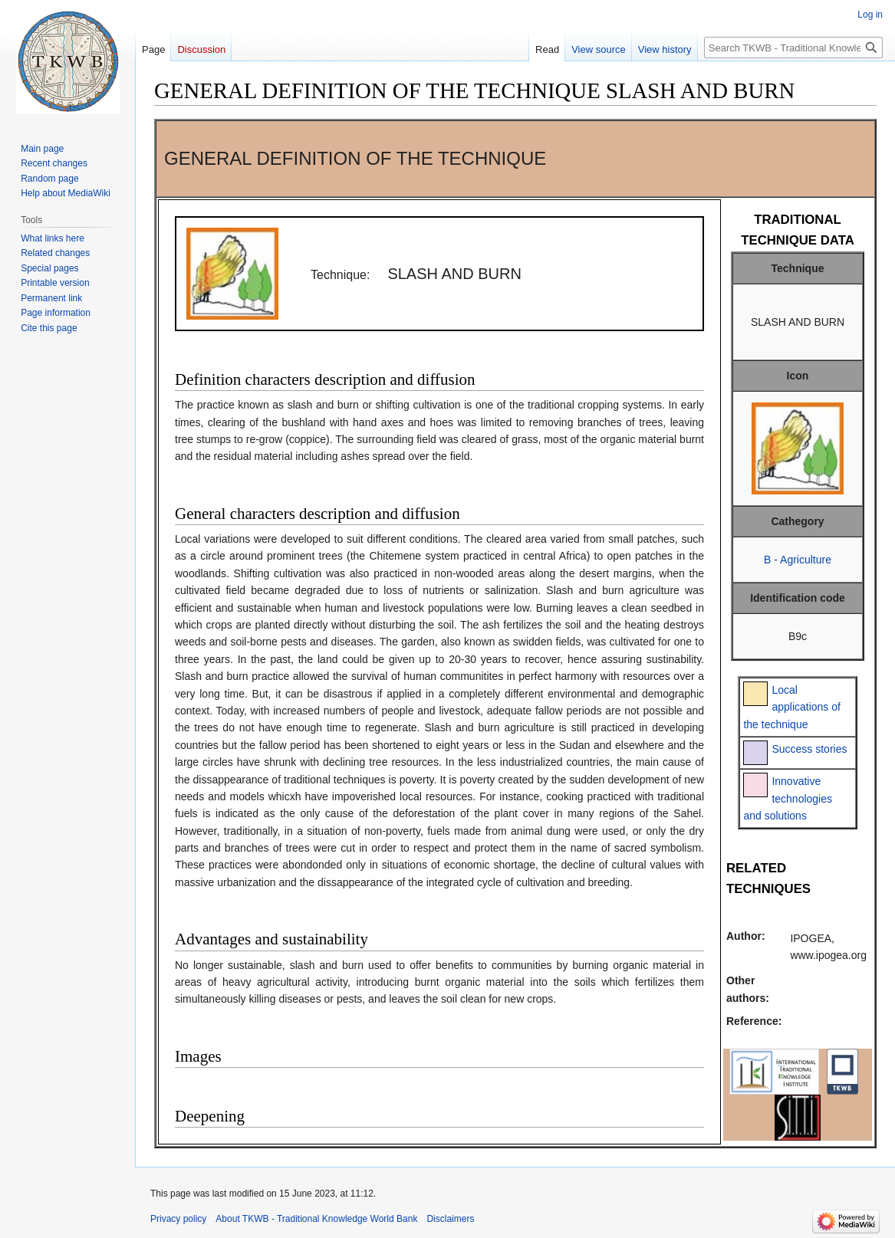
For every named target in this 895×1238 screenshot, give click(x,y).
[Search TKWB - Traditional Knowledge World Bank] (793, 47)
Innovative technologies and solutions (787, 798)
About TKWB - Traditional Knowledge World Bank (316, 1218)
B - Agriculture (797, 559)
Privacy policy (178, 1218)
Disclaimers (450, 1218)
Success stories (809, 749)
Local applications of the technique (792, 707)
